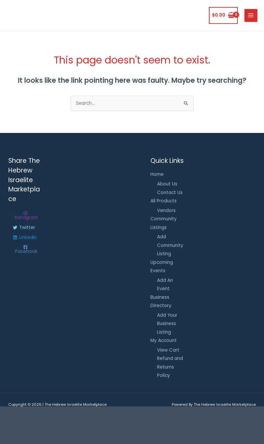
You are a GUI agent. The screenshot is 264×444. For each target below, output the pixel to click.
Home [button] (157, 174)
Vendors (166, 210)
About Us (167, 184)
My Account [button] (163, 340)
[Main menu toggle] (250, 15)
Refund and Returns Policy (170, 367)
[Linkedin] (25, 238)
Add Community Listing (170, 245)
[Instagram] (25, 215)
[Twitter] (24, 228)
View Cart (168, 350)
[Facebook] (25, 249)
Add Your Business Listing (167, 323)
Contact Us (170, 192)
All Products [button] (163, 201)
